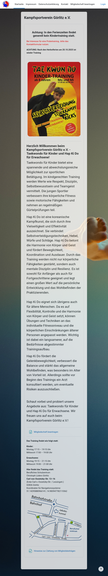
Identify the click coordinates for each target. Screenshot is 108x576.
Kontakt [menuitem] (64, 4)
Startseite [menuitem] (19, 4)
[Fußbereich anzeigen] (101, 569)
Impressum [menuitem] (31, 4)
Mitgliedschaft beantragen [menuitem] (82, 4)
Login (103, 4)
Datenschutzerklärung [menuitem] (49, 4)
